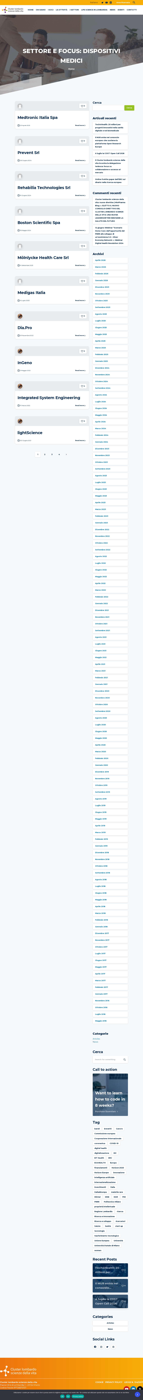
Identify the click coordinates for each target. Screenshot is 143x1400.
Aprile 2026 (100, 260)
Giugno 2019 (100, 812)
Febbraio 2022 (101, 597)
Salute (97, 1226)
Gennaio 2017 (101, 994)
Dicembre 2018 (102, 852)
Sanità (108, 1226)
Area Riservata (123, 3)
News (95, 1042)
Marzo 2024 (100, 428)
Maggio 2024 (101, 415)
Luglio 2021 (100, 644)
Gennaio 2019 (101, 846)
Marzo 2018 (100, 913)
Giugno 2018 (100, 893)
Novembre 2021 (102, 617)
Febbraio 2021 (101, 678)
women (97, 1250)
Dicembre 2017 (102, 933)
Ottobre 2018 (101, 866)
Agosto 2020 (101, 718)
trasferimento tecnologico (106, 1236)
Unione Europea (101, 1241)
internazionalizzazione (105, 1182)
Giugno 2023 (101, 489)
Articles (96, 1039)
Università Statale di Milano (106, 1246)
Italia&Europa (100, 1192)
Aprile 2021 (100, 664)
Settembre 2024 (102, 388)
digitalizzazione (101, 1153)
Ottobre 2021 (101, 624)
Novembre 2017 (102, 940)
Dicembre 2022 (102, 529)
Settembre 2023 (102, 469)
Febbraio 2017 (101, 987)
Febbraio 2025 (101, 354)
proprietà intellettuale (104, 1207)
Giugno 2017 (100, 960)
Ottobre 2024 (101, 381)
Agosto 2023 (101, 476)
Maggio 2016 (101, 1021)
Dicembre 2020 (102, 691)
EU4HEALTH (99, 1163)
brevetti (108, 1129)
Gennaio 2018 (101, 927)
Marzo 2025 (100, 348)
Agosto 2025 (101, 314)
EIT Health (99, 1158)
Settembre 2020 (102, 711)
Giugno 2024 (101, 408)
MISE (107, 1197)
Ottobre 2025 (101, 301)
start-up (119, 1226)
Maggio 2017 (101, 967)
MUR (116, 1197)
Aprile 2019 (100, 826)
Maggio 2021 (100, 657)
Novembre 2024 (102, 375)
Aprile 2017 (100, 974)
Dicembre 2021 (102, 610)
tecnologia (99, 1231)
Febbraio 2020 (101, 758)
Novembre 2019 (102, 778)
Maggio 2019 (101, 819)
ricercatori (120, 1221)
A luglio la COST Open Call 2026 (109, 153)
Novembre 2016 (102, 1001)
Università (118, 1241)
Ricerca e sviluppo (102, 1221)
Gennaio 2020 (101, 765)
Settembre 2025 (102, 307)
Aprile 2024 (100, 422)
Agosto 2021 (100, 637)
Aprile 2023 (100, 502)
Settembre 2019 (102, 792)
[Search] (107, 1059)
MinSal (97, 1197)
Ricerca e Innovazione (104, 1216)
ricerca (120, 1211)
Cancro (119, 1129)
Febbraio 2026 (101, 274)
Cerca (97, 102)
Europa (113, 1163)
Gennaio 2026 (101, 280)
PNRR (96, 1202)
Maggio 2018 (101, 900)
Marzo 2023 (100, 509)
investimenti (100, 1187)
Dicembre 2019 (102, 772)
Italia (112, 1187)
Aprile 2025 (100, 341)
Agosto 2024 (101, 395)
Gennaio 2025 (101, 361)
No (68, 1396)
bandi (97, 1129)
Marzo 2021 (100, 671)
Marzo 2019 (100, 832)
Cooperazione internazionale (107, 1138)
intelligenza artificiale (104, 1177)
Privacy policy (78, 1396)
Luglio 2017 (100, 953)
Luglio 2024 (100, 402)
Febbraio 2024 (101, 435)
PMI (124, 1197)
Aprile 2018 (100, 906)
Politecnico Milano (112, 1202)
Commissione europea (104, 1134)
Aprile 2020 (100, 745)
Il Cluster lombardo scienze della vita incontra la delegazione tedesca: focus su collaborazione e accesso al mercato (110, 166)
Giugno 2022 (101, 570)
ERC (110, 1158)
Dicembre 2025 (102, 287)
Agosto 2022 (101, 556)
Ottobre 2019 (101, 785)
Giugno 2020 (101, 731)
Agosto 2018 (101, 879)
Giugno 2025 (101, 327)
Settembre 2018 (102, 873)
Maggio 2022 (101, 577)
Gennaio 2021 (101, 684)
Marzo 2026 (100, 267)
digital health (100, 1148)
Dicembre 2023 (102, 449)
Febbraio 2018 (101, 920)
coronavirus (99, 1143)
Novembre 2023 (102, 455)
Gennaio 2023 (101, 523)
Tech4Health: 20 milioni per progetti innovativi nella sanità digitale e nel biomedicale (109, 127)
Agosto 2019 (101, 799)
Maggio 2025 (101, 334)
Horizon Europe (101, 1173)
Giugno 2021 (100, 651)
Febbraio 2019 (101, 839)
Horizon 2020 (118, 1168)
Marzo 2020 (100, 751)
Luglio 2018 (100, 886)
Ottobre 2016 (101, 1007)
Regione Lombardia (103, 1211)
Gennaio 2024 (101, 442)
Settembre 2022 (102, 550)
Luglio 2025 (100, 321)
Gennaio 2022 (101, 603)
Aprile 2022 (100, 583)
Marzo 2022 (100, 590)
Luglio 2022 (100, 563)
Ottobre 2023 (101, 462)
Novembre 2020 (102, 698)
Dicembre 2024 (102, 368)
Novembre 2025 (102, 294)
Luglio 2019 (100, 805)
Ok (62, 1396)
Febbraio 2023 (101, 516)
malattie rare (117, 1192)
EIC (115, 1153)
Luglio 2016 (100, 1014)
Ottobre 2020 (101, 704)
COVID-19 (114, 1143)
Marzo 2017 (100, 980)
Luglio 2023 (100, 482)
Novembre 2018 (102, 859)
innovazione (119, 1173)
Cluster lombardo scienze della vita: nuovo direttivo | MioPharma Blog (110, 202)
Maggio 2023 (101, 496)
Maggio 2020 (101, 738)
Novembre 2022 (102, 536)
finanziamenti (100, 1168)
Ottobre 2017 (101, 947)
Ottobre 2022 (101, 543)
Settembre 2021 (102, 630)
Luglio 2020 (100, 725)
